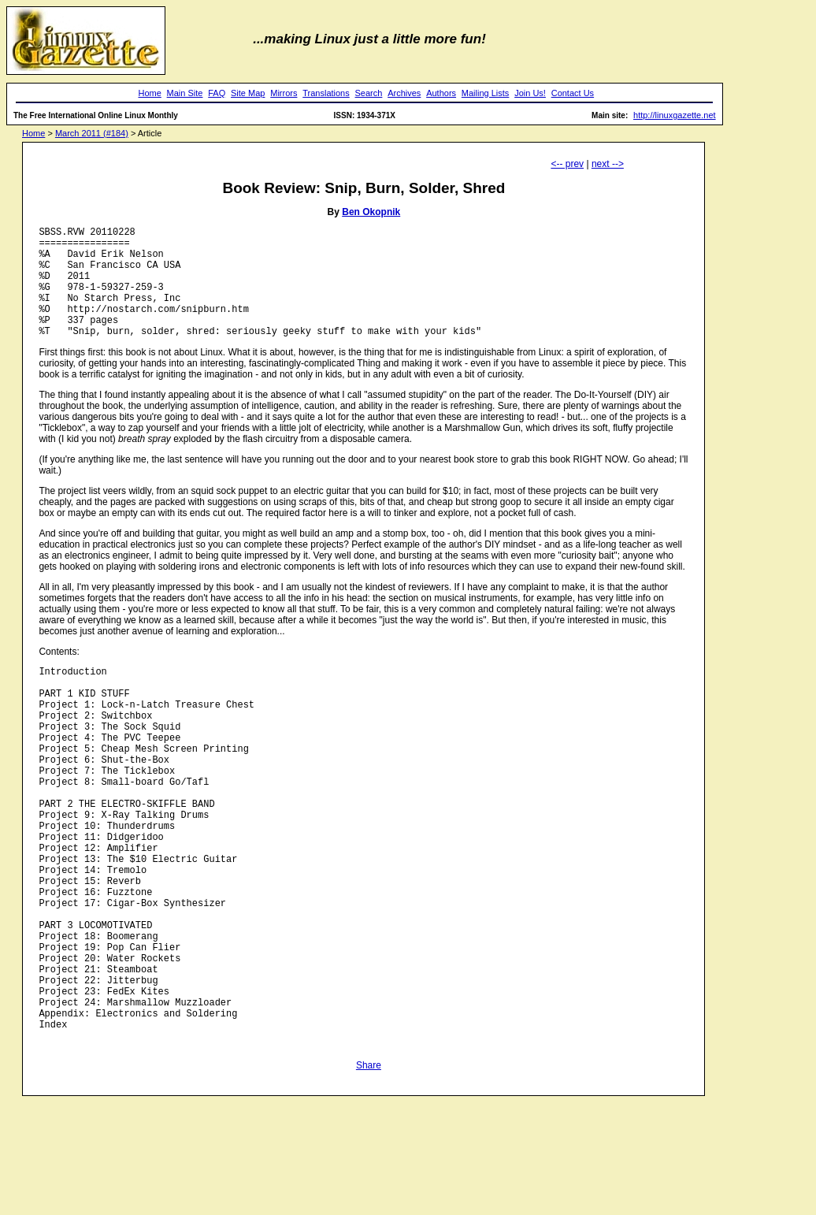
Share (368, 1166)
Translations (326, 93)
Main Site (185, 93)
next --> (608, 163)
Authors (441, 93)
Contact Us (572, 93)
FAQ (216, 93)
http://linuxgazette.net (674, 115)
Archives (404, 93)
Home (149, 93)
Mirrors (283, 93)
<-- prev (567, 163)
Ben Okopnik (371, 211)
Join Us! (530, 93)
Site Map (248, 93)
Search (369, 93)
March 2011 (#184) (91, 133)
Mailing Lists (486, 93)
